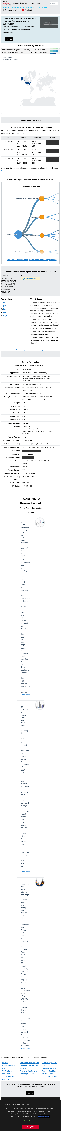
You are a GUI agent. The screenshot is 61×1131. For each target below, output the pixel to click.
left (4, 302)
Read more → (26, 695)
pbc (4, 312)
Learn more (6, 171)
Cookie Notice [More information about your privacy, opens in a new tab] (43, 1118)
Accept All (30, 1128)
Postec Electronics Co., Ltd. (9, 1065)
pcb (4, 306)
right (5, 316)
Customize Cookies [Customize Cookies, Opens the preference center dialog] (30, 1122)
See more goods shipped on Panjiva (30, 350)
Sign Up (9, 39)
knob (5, 309)
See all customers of (32, 260)
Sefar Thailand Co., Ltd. (29, 1063)
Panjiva (8, 3)
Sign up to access (28, 278)
